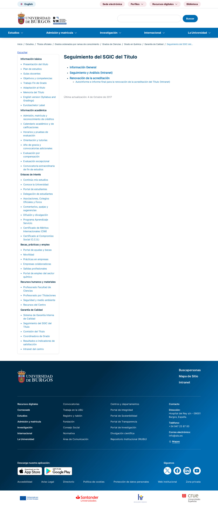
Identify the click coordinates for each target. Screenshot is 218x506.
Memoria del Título (33, 92)
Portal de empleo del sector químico (38, 275)
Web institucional (167, 481)
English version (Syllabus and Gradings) (39, 99)
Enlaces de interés (30, 174)
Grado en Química (132, 44)
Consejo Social (71, 427)
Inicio (19, 44)
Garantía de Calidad (154, 44)
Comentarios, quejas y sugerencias (35, 208)
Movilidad (28, 254)
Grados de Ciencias (111, 44)
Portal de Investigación (123, 427)
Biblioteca (192, 4)
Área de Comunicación (75, 439)
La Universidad (197, 32)
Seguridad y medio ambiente (39, 300)
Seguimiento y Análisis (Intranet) (91, 72)
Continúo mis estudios (35, 179)
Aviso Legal (47, 481)
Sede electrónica (112, 4)
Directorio (68, 481)
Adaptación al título (34, 87)
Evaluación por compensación (31, 155)
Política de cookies (93, 481)
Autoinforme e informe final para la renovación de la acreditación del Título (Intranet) (123, 81)
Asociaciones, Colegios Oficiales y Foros (36, 200)
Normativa (69, 433)
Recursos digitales (27, 404)
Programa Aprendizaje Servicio (35, 221)
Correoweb (23, 409)
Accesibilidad (24, 481)
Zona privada (193, 481)
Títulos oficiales (44, 44)
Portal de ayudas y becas (37, 249)
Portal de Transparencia (124, 421)
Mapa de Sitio (188, 376)
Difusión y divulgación (35, 214)
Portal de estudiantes (35, 189)
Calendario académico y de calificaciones (38, 125)
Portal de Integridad (122, 409)
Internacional (152, 32)
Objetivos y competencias (37, 78)
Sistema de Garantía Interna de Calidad (38, 317)
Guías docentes (31, 73)
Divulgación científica (122, 433)
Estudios (13, 32)
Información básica (31, 58)
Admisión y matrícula (59, 32)
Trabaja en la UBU (73, 409)
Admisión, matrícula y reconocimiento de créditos (38, 117)
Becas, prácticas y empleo (35, 244)
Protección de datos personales (131, 481)
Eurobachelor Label (34, 105)
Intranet (184, 382)
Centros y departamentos (125, 404)
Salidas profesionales (35, 268)
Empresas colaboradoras (37, 263)
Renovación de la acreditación (90, 78)
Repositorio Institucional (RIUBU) (129, 439)
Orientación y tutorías (35, 140)
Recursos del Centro (34, 304)
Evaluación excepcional (36, 161)
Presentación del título (35, 64)
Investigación (108, 32)
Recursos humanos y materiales (37, 281)
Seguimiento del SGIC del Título (37, 325)
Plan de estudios (32, 68)
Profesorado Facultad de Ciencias (37, 289)
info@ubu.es (176, 435)
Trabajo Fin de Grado (35, 82)
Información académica (33, 110)
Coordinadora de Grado (36, 336)
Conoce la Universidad (35, 184)
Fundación (68, 421)
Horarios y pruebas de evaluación (35, 133)
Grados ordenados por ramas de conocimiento (77, 44)
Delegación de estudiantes (38, 193)
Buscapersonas (190, 370)
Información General (83, 67)
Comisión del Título (34, 331)
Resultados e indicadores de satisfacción (39, 342)
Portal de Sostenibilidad (124, 415)
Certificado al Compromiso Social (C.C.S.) (38, 237)
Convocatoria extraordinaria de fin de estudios (39, 167)
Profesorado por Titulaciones (39, 295)
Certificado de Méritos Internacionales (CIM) (35, 229)
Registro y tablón (72, 415)
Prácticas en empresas (35, 259)
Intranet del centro (33, 349)
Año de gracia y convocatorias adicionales (37, 146)
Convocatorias (71, 404)
